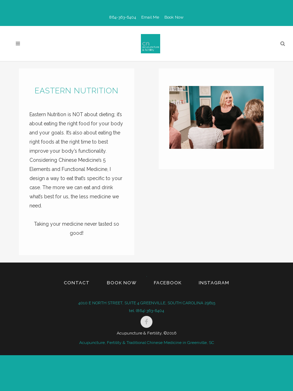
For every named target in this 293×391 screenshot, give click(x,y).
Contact (77, 282)
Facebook (168, 282)
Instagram (214, 282)
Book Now (174, 17)
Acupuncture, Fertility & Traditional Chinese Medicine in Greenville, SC (146, 342)
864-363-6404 (122, 17)
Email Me (150, 17)
